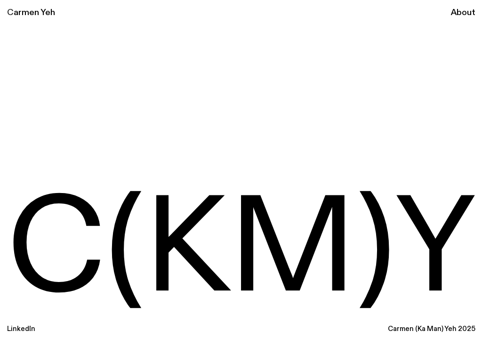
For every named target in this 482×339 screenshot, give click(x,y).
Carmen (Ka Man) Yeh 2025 (431, 328)
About (463, 12)
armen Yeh (34, 12)
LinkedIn (21, 328)
